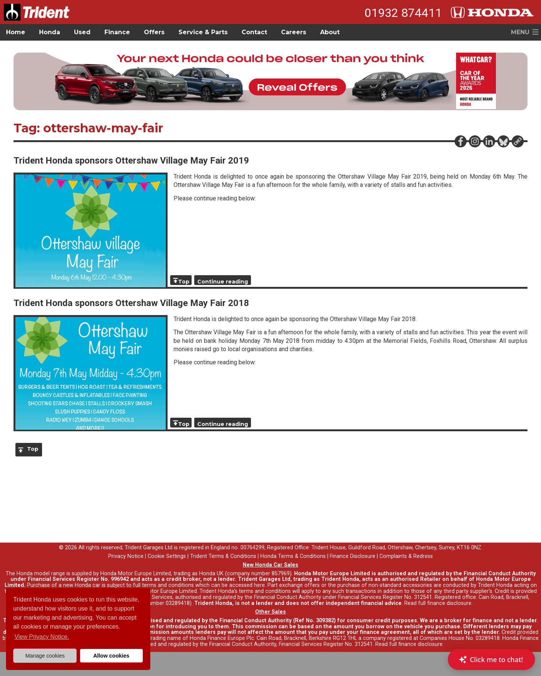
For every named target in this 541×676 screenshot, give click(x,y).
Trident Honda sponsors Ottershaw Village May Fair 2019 (131, 160)
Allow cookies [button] (111, 656)
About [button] (330, 32)
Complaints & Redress (406, 556)
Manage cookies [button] (45, 656)
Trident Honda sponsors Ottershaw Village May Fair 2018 (131, 303)
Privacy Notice (126, 556)
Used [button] (82, 32)
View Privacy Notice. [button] (41, 637)
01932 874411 (403, 13)
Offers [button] (154, 32)
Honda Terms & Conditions (293, 556)
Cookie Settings (167, 556)
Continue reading (222, 281)
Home (15, 32)
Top (183, 281)
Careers (293, 32)
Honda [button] (49, 32)
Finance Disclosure (352, 556)
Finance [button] (117, 32)
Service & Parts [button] (203, 32)
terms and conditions (265, 591)
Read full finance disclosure (437, 603)
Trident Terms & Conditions (223, 556)
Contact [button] (254, 32)
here (259, 585)
